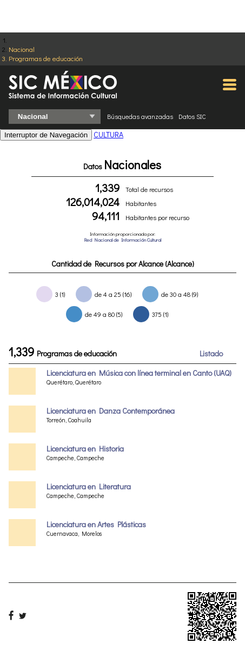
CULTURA (108, 134)
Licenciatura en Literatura (89, 486)
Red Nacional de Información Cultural (122, 240)
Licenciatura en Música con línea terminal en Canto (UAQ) (139, 373)
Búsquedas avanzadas (140, 116)
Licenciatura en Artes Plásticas (96, 524)
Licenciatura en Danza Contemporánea (111, 411)
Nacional (22, 49)
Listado (211, 353)
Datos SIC (192, 116)
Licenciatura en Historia (85, 448)
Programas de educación (46, 58)
